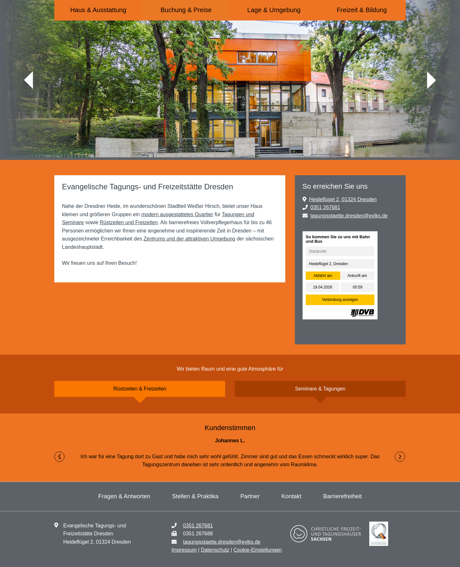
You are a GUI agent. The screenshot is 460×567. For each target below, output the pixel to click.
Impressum (184, 550)
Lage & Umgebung (274, 9)
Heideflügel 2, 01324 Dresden (343, 199)
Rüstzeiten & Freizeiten (139, 388)
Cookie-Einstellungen (258, 550)
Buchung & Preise (185, 9)
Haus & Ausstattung (98, 9)
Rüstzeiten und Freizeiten (128, 222)
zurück (28, 80)
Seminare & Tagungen (320, 388)
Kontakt (291, 496)
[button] (59, 457)
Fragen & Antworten (124, 496)
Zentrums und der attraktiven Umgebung (189, 238)
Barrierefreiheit (342, 496)
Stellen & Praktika (195, 496)
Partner (249, 496)
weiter (431, 80)
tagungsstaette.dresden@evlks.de (348, 215)
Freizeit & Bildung (362, 9)
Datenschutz (215, 550)
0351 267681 (325, 207)
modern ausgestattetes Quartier (177, 214)
